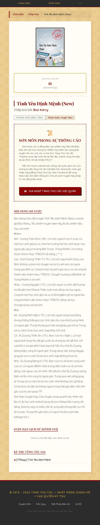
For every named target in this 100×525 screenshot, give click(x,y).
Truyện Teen (67, 117)
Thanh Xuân (53, 117)
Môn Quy (41, 504)
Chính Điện (24, 3)
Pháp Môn (54, 3)
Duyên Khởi (25, 504)
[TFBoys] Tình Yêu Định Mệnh (33, 459)
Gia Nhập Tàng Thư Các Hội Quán (50, 191)
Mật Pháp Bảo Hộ (60, 504)
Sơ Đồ (78, 504)
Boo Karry (40, 110)
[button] (80, 3)
